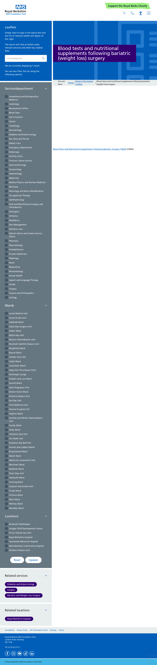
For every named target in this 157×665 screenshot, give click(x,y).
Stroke (12, 284)
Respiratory (14, 267)
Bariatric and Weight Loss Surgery (23, 595)
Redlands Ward (16, 469)
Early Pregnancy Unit (19, 387)
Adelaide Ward (16, 322)
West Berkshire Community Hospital (26, 546)
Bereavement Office (18, 108)
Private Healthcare (18, 254)
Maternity (14, 178)
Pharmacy (13, 241)
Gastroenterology (17, 165)
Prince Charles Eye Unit (20, 533)
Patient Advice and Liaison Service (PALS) (25, 235)
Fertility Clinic (16, 156)
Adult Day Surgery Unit (20, 326)
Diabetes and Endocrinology (22, 134)
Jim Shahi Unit (16, 438)
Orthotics (13, 216)
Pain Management (17, 224)
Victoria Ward (16, 495)
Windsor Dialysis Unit (19, 550)
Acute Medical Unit (18, 313)
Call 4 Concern (16, 117)
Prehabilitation (16, 249)
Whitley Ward (16, 504)
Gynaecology (15, 169)
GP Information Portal (39, 630)
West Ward (14, 499)
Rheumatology (16, 271)
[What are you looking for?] (124, 13)
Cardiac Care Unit (17, 357)
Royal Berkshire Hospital (21, 537)
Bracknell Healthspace (19, 524)
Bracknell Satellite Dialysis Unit (24, 344)
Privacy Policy (22, 630)
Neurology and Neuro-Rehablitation (26, 191)
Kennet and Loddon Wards (22, 447)
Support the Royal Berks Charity (127, 5)
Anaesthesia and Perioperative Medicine (23, 98)
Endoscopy (14, 152)
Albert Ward (15, 331)
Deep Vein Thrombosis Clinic (22, 370)
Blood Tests (14, 112)
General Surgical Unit (19, 409)
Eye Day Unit (15, 400)
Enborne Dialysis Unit (19, 396)
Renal (11, 262)
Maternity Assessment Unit (22, 460)
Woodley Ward (16, 508)
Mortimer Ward (16, 464)
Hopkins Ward (16, 413)
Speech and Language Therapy (23, 280)
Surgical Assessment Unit (21, 486)
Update (33, 560)
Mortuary (13, 187)
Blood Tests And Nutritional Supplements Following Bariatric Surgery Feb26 (89, 149)
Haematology (15, 173)
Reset (17, 560)
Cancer (12, 121)
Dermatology (15, 130)
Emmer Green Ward (18, 392)
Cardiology (14, 126)
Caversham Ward (17, 365)
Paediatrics (14, 220)
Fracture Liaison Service (20, 160)
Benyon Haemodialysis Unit (22, 339)
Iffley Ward (14, 430)
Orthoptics (14, 211)
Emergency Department (20, 147)
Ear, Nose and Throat (19, 139)
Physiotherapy (16, 245)
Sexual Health (15, 275)
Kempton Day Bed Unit (20, 443)
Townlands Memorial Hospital (23, 541)
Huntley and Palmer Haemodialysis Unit (25, 419)
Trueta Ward (15, 491)
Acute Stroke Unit (17, 318)
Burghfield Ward (17, 348)
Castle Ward (15, 361)
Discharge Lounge (17, 374)
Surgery (13, 289)
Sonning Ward (16, 482)
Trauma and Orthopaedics (21, 293)
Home (71, 83)
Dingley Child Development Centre (25, 528)
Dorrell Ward (15, 383)
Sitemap (53, 630)
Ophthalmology (16, 200)
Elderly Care (15, 143)
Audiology (14, 104)
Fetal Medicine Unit (18, 405)
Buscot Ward (15, 352)
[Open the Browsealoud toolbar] (140, 13)
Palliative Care (16, 229)
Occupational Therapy (19, 195)
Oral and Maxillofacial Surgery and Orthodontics (26, 206)
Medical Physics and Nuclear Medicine (27, 182)
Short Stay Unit (16, 473)
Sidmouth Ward (16, 477)
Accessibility (9, 630)
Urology (13, 297)
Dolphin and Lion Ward (20, 379)
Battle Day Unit (16, 335)
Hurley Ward (15, 425)
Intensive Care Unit (18, 434)
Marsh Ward (15, 456)
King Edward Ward (18, 451)
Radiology (14, 258)
